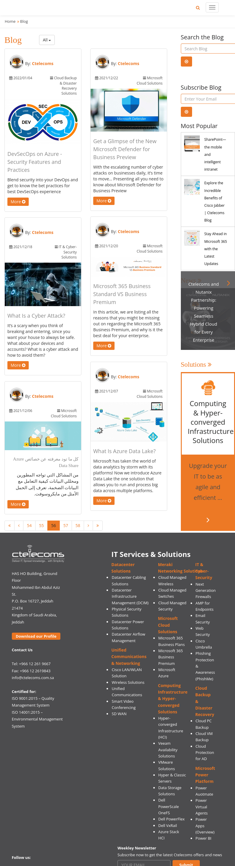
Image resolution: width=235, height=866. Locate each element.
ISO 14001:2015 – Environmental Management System (37, 719)
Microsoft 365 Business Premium (170, 657)
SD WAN (119, 713)
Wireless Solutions (128, 682)
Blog (24, 21)
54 (29, 525)
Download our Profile (36, 636)
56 (53, 525)
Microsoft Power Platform (205, 774)
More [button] (18, 201)
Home (10, 21)
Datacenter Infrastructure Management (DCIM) (130, 596)
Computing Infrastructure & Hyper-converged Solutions (173, 699)
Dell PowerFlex (171, 819)
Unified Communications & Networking (129, 656)
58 (77, 525)
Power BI (203, 838)
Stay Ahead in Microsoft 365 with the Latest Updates (215, 248)
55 (41, 525)
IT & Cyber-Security (203, 571)
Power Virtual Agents (201, 807)
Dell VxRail (167, 825)
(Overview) (204, 832)
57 (65, 525)
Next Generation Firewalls (205, 590)
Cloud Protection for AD (204, 753)
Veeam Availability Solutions (168, 750)
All (47, 40)
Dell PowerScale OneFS (168, 806)
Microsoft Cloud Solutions (168, 624)
